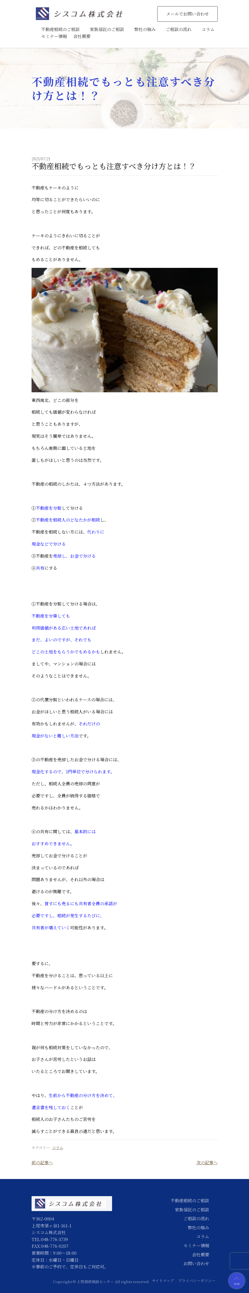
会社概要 (81, 36)
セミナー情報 (54, 36)
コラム (208, 29)
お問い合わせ (196, 1263)
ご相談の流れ (178, 29)
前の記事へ (42, 1162)
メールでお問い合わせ (187, 14)
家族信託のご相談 (107, 29)
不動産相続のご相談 (60, 29)
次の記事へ (207, 1162)
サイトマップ (163, 1280)
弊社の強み (145, 29)
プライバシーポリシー (197, 1280)
